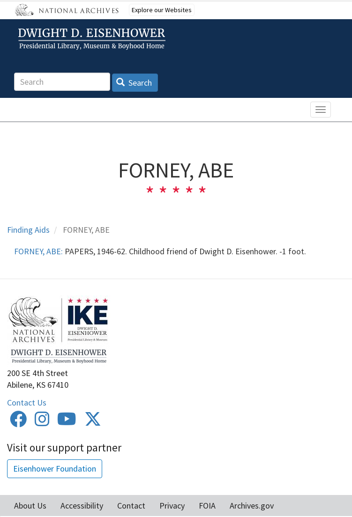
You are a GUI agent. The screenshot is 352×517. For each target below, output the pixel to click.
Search (134, 82)
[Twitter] (92, 422)
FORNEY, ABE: (38, 251)
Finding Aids (28, 229)
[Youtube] (66, 422)
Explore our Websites (162, 10)
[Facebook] (18, 422)
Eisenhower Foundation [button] (54, 468)
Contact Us (26, 402)
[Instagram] (42, 422)
